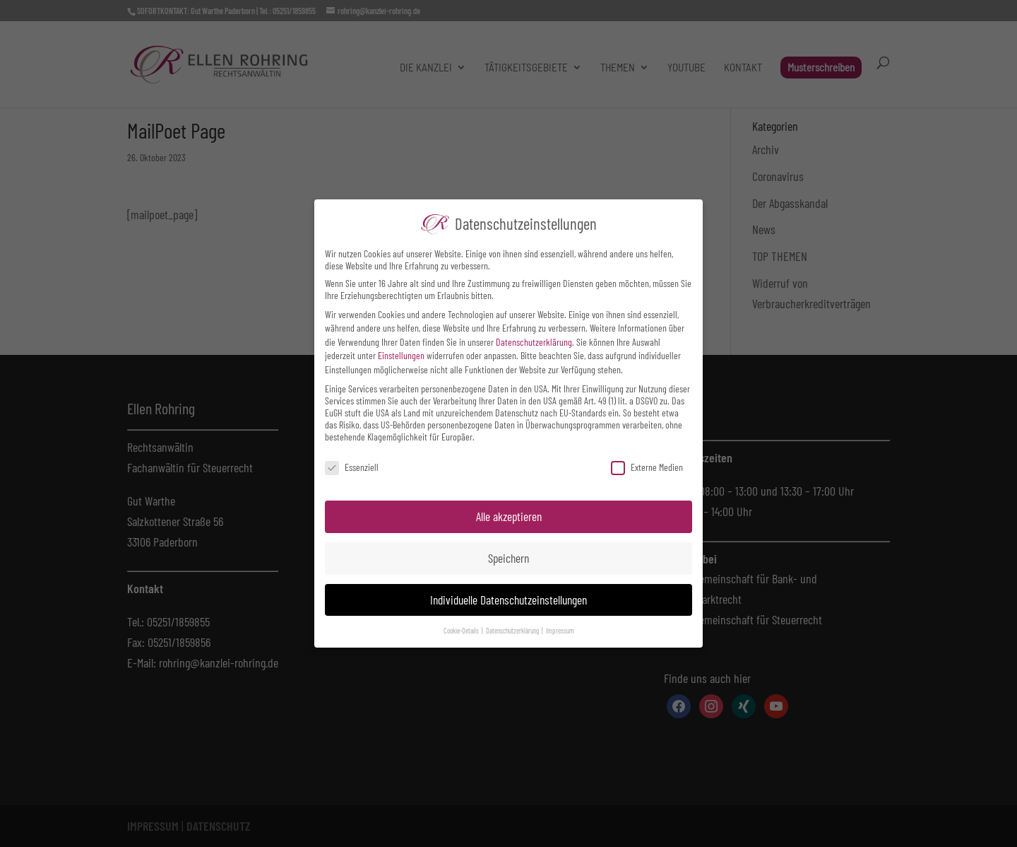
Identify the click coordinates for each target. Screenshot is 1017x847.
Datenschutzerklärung (534, 342)
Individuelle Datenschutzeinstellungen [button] (508, 599)
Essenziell (352, 467)
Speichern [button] (508, 558)
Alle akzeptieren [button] (509, 516)
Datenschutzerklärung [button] (513, 630)
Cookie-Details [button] (462, 630)
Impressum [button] (560, 630)
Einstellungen (401, 355)
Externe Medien (647, 467)
